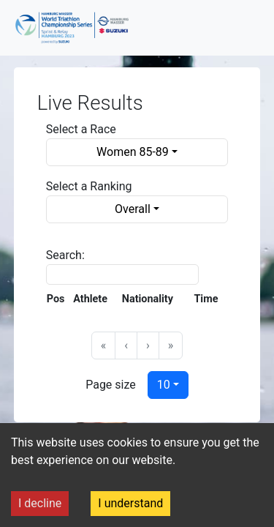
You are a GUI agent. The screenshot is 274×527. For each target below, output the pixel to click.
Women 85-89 (132, 152)
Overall (133, 209)
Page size (110, 385)
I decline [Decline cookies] (39, 503)
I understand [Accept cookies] (130, 503)
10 (163, 385)
